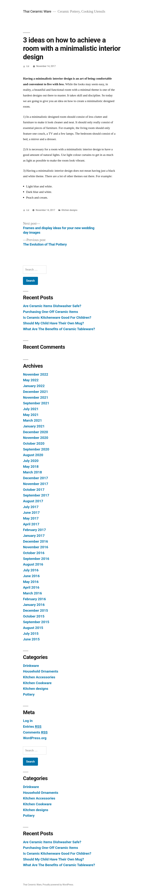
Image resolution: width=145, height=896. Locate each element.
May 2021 (31, 415)
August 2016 (33, 564)
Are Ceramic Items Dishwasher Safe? (52, 306)
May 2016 (31, 582)
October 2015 (33, 616)
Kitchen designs (69, 210)
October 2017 (33, 490)
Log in (28, 721)
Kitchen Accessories (39, 677)
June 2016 (31, 576)
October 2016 (33, 553)
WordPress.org (34, 738)
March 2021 (32, 420)
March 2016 (32, 593)
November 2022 (35, 374)
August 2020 (33, 455)
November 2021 (35, 397)
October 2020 (33, 443)
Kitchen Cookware (37, 683)
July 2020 (31, 461)
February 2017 (34, 530)
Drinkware (31, 666)
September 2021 (36, 403)
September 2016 (36, 559)
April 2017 (31, 524)
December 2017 (35, 478)
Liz (27, 66)
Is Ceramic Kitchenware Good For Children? (57, 317)
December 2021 (35, 392)
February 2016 (34, 599)
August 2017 (33, 501)
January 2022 (34, 386)
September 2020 (36, 449)
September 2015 (36, 622)
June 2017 (31, 512)
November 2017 (35, 484)
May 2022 (31, 380)
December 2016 (35, 541)
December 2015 (35, 610)
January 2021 (34, 426)
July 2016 (31, 570)
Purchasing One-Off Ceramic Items (50, 312)
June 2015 (31, 639)
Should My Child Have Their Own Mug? (53, 323)
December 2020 (35, 432)
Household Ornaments (40, 671)
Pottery (29, 694)
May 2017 (31, 518)
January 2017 (34, 536)
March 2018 (32, 472)
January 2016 (34, 605)
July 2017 (31, 507)
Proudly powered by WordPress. (58, 884)
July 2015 (31, 633)
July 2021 (31, 409)
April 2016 (31, 587)
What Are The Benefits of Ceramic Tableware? (59, 329)
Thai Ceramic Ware (37, 11)
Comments (35, 732)
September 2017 (36, 495)
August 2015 (33, 628)
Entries (32, 726)
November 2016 (35, 547)
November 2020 (35, 438)
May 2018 (31, 466)
